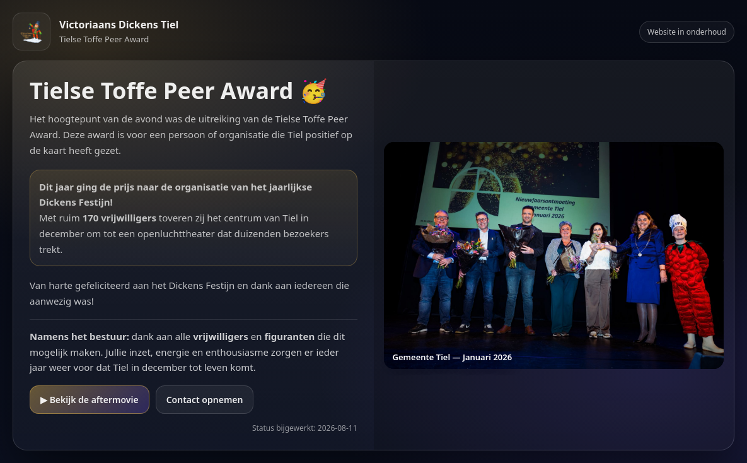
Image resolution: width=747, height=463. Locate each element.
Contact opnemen (204, 400)
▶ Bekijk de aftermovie (89, 400)
